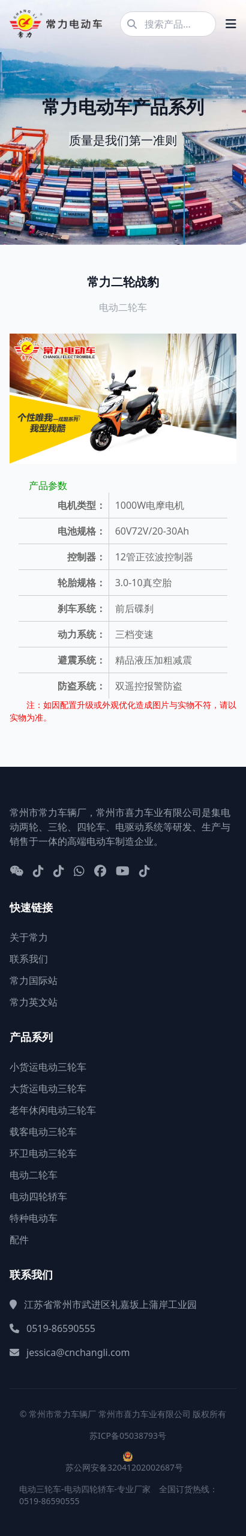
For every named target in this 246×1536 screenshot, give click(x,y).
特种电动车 (34, 1218)
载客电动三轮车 (43, 1131)
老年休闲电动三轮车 (53, 1110)
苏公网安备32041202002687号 (124, 1467)
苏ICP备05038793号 (127, 1435)
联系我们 (29, 958)
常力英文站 (34, 1002)
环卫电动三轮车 (43, 1153)
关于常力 (29, 937)
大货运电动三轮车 (48, 1088)
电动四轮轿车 (38, 1196)
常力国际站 (34, 980)
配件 (19, 1239)
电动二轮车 (34, 1174)
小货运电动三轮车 (48, 1066)
